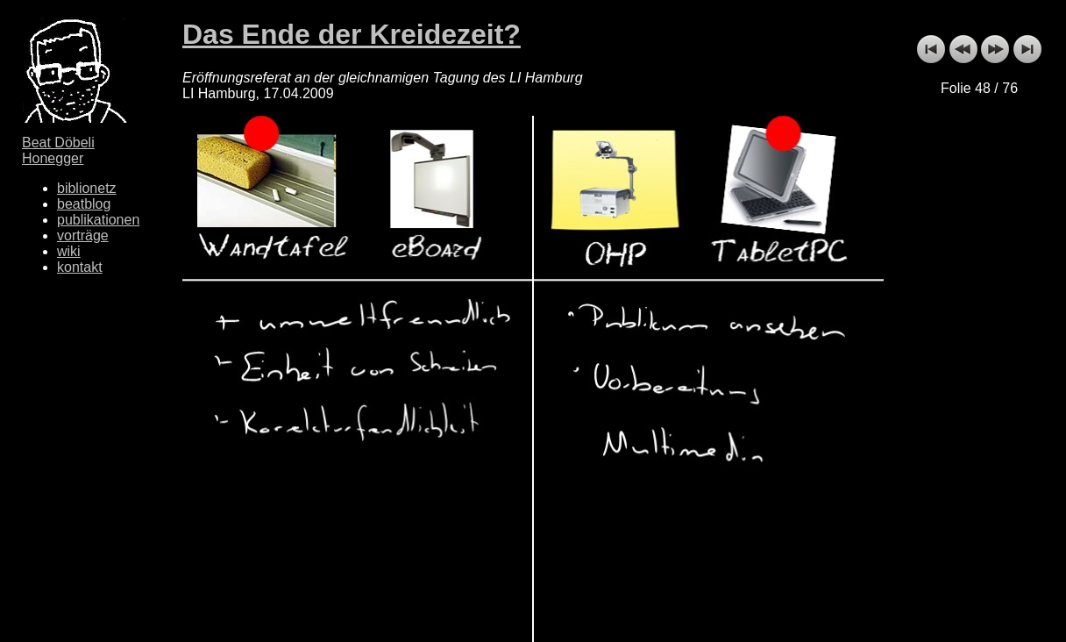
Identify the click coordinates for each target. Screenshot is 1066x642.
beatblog (83, 203)
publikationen (98, 219)
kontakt (80, 267)
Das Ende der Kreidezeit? (351, 34)
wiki (69, 251)
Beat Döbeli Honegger (58, 150)
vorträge (83, 235)
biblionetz (87, 188)
